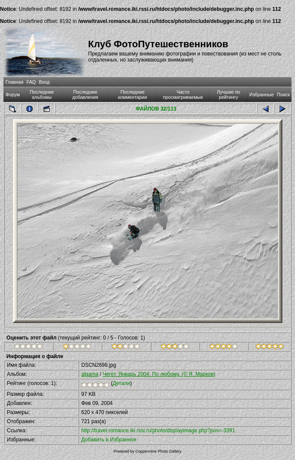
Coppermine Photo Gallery (158, 451)
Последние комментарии (132, 94)
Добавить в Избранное (108, 440)
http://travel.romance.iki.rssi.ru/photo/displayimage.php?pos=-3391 (158, 430)
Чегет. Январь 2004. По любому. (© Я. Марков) (159, 374)
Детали (121, 383)
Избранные (261, 94)
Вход (44, 82)
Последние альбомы (42, 94)
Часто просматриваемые (183, 94)
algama (89, 374)
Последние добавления (85, 94)
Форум (13, 94)
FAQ (31, 82)
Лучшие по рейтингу (228, 94)
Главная (14, 82)
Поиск (283, 94)
